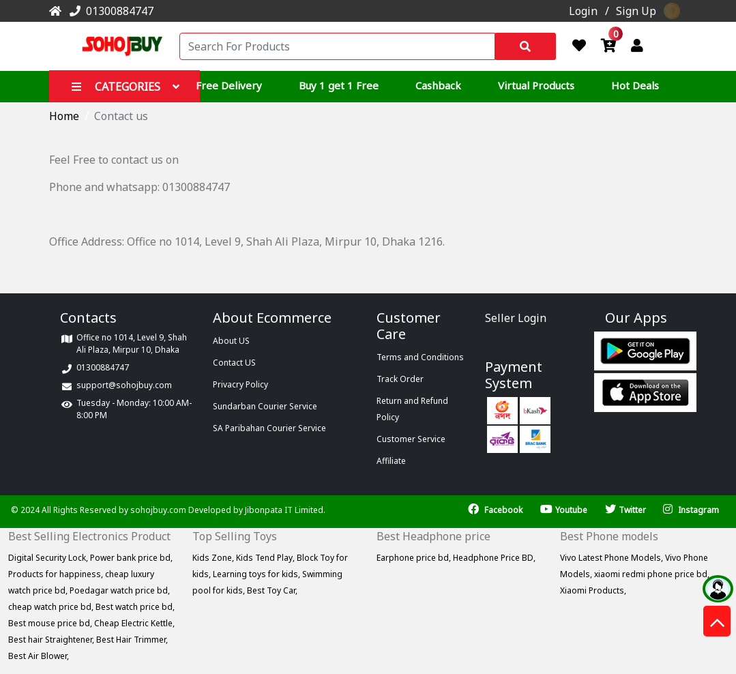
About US (231, 341)
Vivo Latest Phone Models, (612, 557)
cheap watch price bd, (51, 607)
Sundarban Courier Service (265, 406)
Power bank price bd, (131, 557)
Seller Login (515, 317)
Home (64, 115)
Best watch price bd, (135, 607)
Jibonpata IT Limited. (285, 510)
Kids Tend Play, (266, 557)
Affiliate (391, 461)
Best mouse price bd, (51, 623)
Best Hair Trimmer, (132, 639)
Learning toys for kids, (257, 574)
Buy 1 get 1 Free (339, 85)
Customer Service (411, 439)
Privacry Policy (240, 384)
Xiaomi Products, (593, 590)
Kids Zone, (214, 557)
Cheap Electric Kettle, (134, 623)
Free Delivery (229, 85)
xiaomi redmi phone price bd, (651, 574)
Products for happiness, (56, 574)
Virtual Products (536, 85)
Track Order (400, 379)
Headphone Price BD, (494, 557)
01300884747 (108, 10)
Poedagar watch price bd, (120, 590)
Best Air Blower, (38, 656)
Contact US (234, 362)
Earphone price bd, (415, 557)
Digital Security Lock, (49, 557)
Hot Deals (635, 85)
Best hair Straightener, (52, 639)
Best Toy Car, (272, 590)
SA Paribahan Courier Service (269, 428)
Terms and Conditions (420, 357)
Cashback (438, 85)
